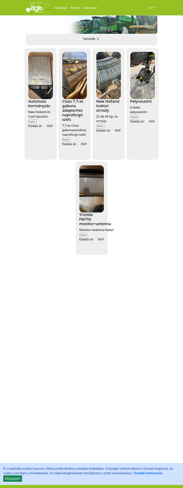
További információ (148, 473)
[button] (98, 39)
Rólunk (75, 8)
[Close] (12, 478)
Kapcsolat (90, 8)
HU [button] (151, 8)
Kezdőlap (60, 8)
